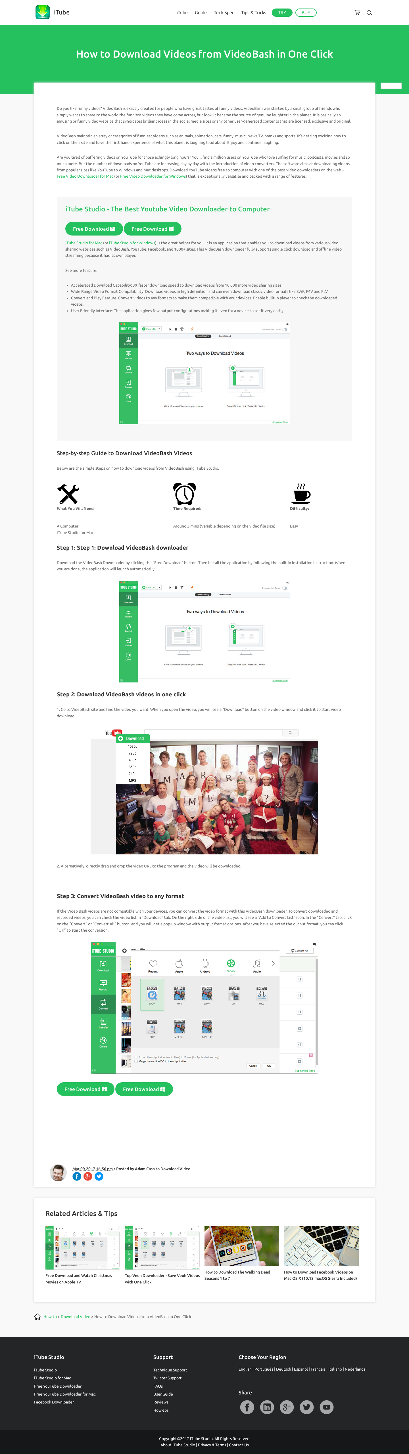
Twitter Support (167, 1378)
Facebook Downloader (54, 1402)
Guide (201, 12)
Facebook (247, 1407)
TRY (282, 12)
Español (301, 1369)
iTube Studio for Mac (83, 243)
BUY (306, 12)
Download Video (175, 1169)
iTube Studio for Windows (132, 243)
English (245, 1369)
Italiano (335, 1369)
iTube (182, 12)
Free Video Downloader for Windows (153, 176)
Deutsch (283, 1369)
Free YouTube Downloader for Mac (65, 1394)
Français (318, 1369)
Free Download (94, 228)
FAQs (158, 1386)
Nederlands (355, 1369)
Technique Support (170, 1370)
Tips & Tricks (253, 12)
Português (263, 1369)
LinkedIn (267, 1407)
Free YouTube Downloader (58, 1386)
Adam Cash (145, 1169)
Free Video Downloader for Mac (85, 176)
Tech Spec (224, 12)
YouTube (326, 1407)
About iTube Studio (177, 1445)
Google (286, 1407)
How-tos (160, 1410)
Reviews (160, 1402)
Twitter (306, 1407)
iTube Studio (45, 1370)
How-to (50, 1316)
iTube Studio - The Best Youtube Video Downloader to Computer (167, 209)
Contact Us (239, 1445)
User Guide (163, 1394)
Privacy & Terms (212, 1445)
